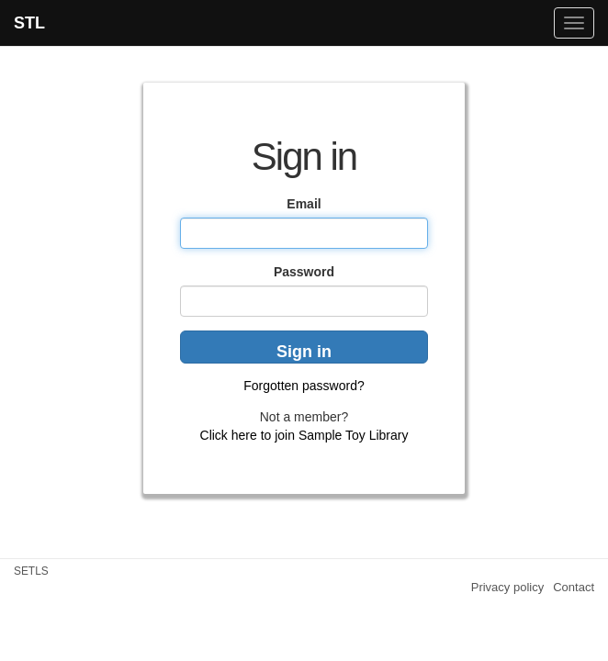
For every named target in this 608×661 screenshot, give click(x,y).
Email (304, 203)
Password (304, 271)
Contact (573, 587)
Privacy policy (507, 587)
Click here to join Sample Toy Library (304, 435)
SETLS (31, 571)
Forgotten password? (304, 385)
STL (29, 23)
